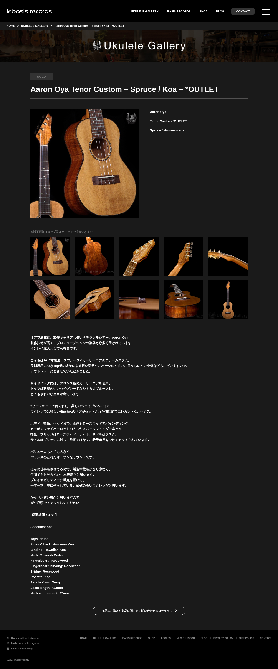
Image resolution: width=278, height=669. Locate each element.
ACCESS (166, 638)
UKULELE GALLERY (145, 11)
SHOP (203, 11)
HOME (83, 638)
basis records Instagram (23, 643)
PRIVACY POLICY (223, 638)
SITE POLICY (246, 638)
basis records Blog (20, 648)
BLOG (220, 11)
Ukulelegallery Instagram (23, 638)
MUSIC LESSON (186, 638)
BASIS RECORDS (179, 11)
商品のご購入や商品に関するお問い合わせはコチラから (137, 610)
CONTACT (243, 11)
